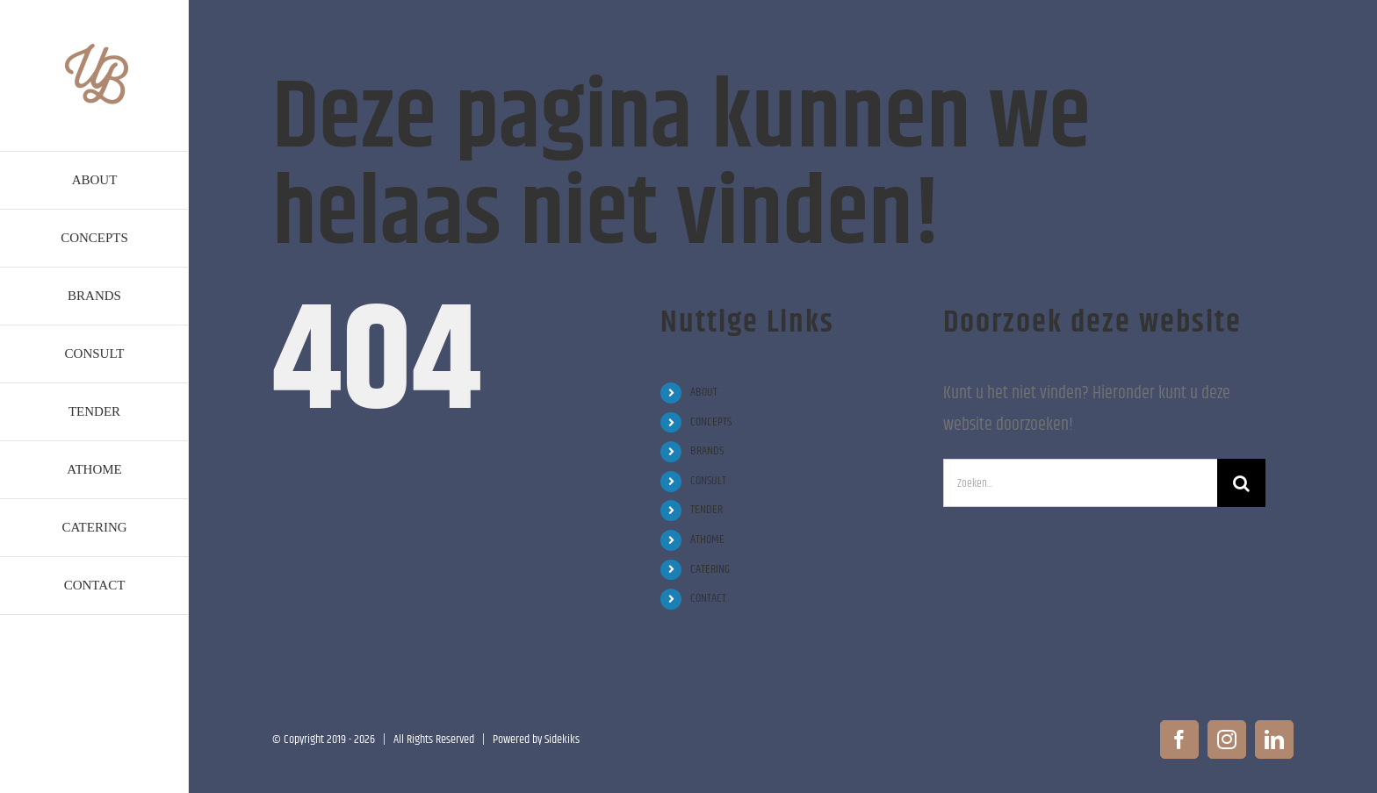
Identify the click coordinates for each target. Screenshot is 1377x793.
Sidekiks (562, 739)
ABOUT (703, 392)
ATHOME (707, 539)
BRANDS (707, 451)
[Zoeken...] (1080, 483)
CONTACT (708, 598)
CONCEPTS (711, 422)
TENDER (706, 509)
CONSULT (708, 480)
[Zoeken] (1241, 483)
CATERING (710, 569)
